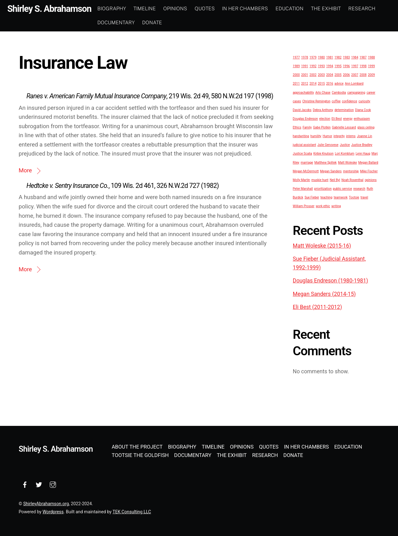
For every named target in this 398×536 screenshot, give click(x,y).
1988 (371, 57)
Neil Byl (335, 179)
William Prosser (304, 205)
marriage (307, 162)
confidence (349, 101)
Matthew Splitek (325, 162)
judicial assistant (304, 145)
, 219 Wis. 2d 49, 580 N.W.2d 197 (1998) (149, 96)
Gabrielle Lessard (344, 127)
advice (339, 83)
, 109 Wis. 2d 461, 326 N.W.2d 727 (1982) (122, 185)
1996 (346, 66)
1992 (312, 66)
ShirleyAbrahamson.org (46, 503)
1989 (296, 66)
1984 (354, 57)
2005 (338, 75)
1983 (346, 57)
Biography (121, 9)
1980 (321, 57)
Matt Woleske (347, 162)
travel (364, 197)
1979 (312, 57)
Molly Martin (301, 179)
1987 (362, 57)
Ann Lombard (354, 83)
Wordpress (53, 511)
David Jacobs (302, 109)
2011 (296, 83)
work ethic (323, 205)
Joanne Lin (364, 135)
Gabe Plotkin (322, 127)
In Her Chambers (254, 9)
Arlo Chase (322, 92)
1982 (338, 57)
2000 (296, 75)
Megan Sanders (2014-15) (324, 294)
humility (315, 135)
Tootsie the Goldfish (140, 455)
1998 (362, 66)
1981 (329, 57)
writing (336, 205)
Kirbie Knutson (323, 153)
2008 (362, 75)
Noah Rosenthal (352, 179)
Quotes (214, 9)
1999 (371, 66)
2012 (304, 83)
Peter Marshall (303, 188)
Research (370, 9)
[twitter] (39, 484)
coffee (336, 101)
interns (351, 135)
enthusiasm (362, 118)
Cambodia (339, 92)
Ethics (297, 127)
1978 (304, 57)
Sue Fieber (311, 197)
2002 (312, 75)
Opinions (184, 9)
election (324, 118)
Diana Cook (363, 109)
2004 (329, 75)
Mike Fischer (368, 171)
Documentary (125, 22)
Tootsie (354, 197)
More (25, 170)
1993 (321, 66)
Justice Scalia (302, 153)
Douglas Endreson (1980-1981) (330, 280)
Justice (345, 145)
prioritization (323, 188)
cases (297, 101)
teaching (326, 197)
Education (299, 9)
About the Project (137, 447)
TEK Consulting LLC (132, 511)
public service (342, 188)
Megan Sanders (330, 171)
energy (348, 118)
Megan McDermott (306, 171)
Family (307, 127)
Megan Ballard (368, 162)
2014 (312, 83)
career (371, 92)
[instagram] (53, 484)
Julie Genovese (328, 145)
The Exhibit (335, 9)
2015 (321, 83)
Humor (327, 135)
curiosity (364, 101)
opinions (371, 179)
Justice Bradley (361, 145)
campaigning (356, 92)
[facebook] (25, 484)
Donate (161, 22)
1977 (296, 57)
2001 (304, 75)
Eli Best (336, 118)
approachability (303, 92)
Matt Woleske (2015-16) (322, 245)
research (359, 188)
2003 (321, 75)
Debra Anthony (323, 109)
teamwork (340, 197)
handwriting (301, 135)
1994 (329, 66)
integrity (339, 135)
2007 (354, 75)
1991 (304, 66)
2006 (346, 75)
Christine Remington (316, 101)
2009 (371, 75)
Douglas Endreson (305, 118)
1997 (354, 66)
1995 (338, 66)
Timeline (154, 9)
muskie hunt (320, 179)
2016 (329, 83)
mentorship (351, 171)
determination (344, 109)
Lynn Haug (363, 153)
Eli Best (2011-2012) (317, 307)
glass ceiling (365, 127)
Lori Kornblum (344, 153)
